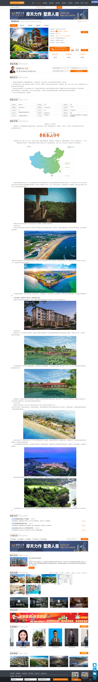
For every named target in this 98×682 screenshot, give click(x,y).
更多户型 (68, 35)
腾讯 (16, 676)
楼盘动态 (47, 25)
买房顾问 (70, 3)
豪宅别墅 (51, 3)
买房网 (19, 676)
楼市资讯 (64, 3)
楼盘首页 (14, 25)
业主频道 (77, 3)
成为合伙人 (44, 673)
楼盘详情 (38, 25)
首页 (33, 3)
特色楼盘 (45, 3)
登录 (82, 2)
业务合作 (24, 673)
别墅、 (57, 35)
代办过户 (37, 673)
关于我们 (12, 673)
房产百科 (31, 673)
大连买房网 (12, 7)
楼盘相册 (30, 25)
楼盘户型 (22, 25)
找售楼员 (58, 3)
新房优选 (38, 3)
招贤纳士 (18, 673)
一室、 (60, 35)
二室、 (64, 35)
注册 (86, 2)
